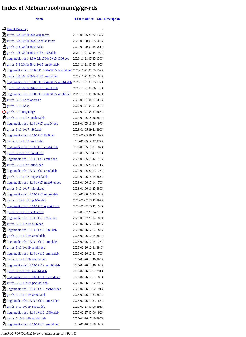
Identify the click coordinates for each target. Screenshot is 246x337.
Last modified (84, 18)
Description (112, 18)
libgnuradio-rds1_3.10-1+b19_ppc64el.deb (34, 289)
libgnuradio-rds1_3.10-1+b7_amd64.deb (32, 123)
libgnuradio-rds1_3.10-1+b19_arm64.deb (33, 300)
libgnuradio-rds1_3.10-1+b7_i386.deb (31, 135)
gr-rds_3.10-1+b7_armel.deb (25, 165)
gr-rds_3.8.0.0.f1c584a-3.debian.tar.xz (31, 41)
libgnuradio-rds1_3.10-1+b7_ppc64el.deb (33, 206)
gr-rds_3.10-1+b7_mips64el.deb (27, 176)
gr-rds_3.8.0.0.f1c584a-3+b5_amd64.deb (33, 64)
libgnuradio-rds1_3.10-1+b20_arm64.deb (33, 324)
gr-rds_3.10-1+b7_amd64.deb (26, 117)
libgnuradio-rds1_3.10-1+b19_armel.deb (32, 241)
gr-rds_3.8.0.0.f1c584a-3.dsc (25, 46)
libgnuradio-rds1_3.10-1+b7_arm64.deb (32, 147)
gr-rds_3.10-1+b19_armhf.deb (26, 247)
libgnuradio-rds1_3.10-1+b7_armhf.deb (32, 159)
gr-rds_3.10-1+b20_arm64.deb (26, 318)
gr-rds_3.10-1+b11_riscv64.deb (27, 271)
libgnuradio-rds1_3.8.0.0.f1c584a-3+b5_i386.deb (38, 58)
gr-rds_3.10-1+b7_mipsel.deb (25, 188)
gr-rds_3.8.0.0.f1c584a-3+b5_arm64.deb (32, 76)
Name (40, 18)
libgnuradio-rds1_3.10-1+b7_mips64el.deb (34, 182)
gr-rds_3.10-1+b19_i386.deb (25, 224)
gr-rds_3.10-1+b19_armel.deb (26, 235)
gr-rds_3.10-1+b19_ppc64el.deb (27, 283)
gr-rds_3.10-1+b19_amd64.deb (26, 259)
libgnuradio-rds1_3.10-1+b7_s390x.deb (32, 218)
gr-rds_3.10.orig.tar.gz (21, 111)
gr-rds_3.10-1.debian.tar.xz (24, 100)
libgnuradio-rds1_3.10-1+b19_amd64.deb (33, 265)
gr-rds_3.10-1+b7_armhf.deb (25, 153)
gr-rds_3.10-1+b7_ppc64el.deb (26, 200)
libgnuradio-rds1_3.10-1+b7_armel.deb (32, 170)
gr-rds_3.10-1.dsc (18, 105)
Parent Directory (17, 29)
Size (100, 18)
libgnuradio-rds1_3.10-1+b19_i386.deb (32, 229)
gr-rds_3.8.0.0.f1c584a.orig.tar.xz (28, 35)
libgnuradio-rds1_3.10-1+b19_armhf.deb (33, 253)
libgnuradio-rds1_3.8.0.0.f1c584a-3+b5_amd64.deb (39, 70)
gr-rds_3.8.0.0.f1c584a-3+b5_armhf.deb (32, 88)
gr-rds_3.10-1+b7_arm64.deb (25, 141)
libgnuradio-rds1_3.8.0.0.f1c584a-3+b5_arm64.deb (39, 82)
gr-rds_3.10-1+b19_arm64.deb (26, 294)
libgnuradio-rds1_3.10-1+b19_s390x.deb (33, 312)
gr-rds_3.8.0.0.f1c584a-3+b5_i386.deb (31, 52)
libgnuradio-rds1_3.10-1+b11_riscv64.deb (33, 277)
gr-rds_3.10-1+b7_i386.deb (24, 129)
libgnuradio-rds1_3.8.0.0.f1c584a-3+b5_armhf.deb (39, 94)
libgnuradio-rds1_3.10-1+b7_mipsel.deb (32, 194)
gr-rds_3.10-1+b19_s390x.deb (26, 306)
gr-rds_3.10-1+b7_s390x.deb (25, 212)
